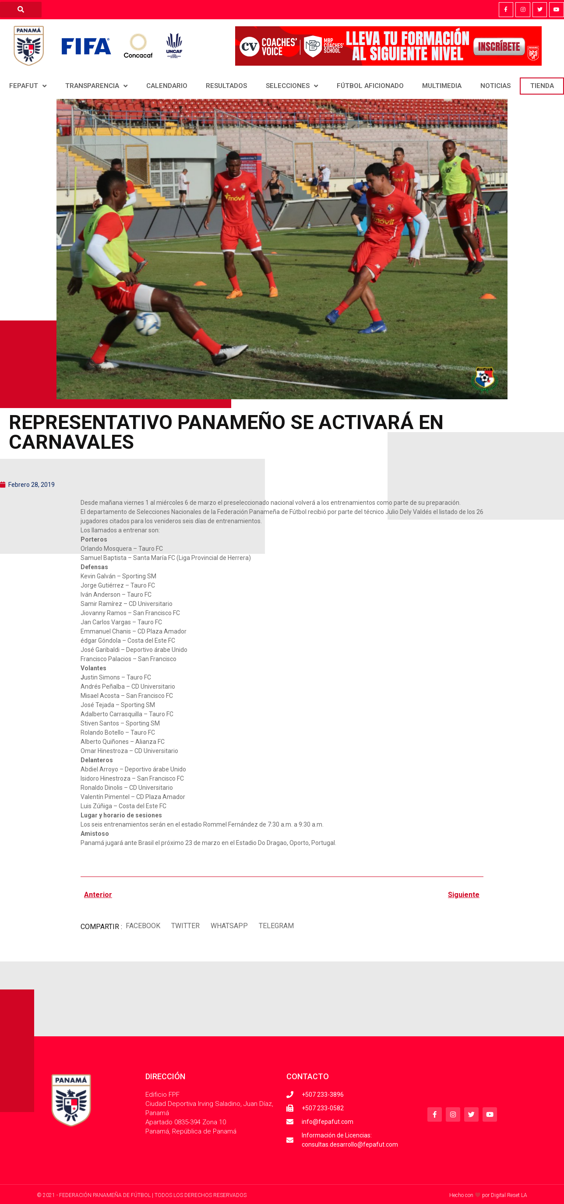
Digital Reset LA (509, 1195)
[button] (142, 926)
